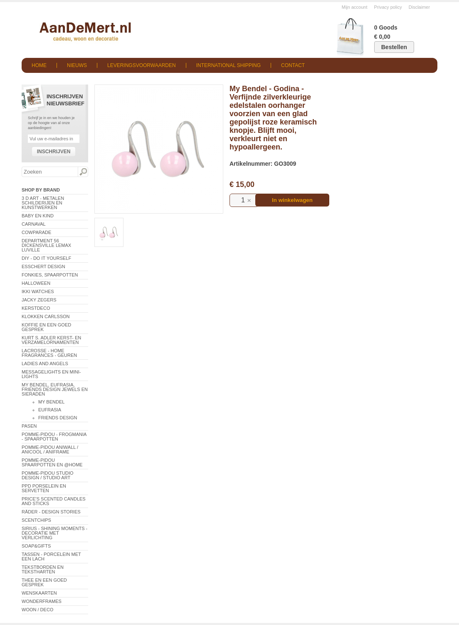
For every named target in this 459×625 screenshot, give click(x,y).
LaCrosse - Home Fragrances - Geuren (49, 353)
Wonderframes (42, 601)
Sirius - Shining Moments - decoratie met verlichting (54, 533)
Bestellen (394, 47)
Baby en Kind (38, 215)
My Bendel (51, 401)
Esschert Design (43, 266)
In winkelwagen (292, 200)
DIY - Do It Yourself (46, 258)
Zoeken (83, 172)
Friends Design (57, 417)
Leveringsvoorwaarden (141, 65)
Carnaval (34, 224)
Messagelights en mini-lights (51, 374)
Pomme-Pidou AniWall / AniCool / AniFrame (50, 449)
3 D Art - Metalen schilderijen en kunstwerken (43, 203)
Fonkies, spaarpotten (50, 274)
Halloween (36, 283)
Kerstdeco (36, 308)
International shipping (228, 65)
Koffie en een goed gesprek (46, 327)
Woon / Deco (37, 609)
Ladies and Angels (45, 363)
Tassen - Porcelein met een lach (51, 556)
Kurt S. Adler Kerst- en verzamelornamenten (51, 340)
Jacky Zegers (39, 299)
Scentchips (36, 520)
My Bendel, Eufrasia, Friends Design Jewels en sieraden (55, 389)
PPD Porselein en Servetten (44, 488)
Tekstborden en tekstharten (43, 569)
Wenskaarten (39, 592)
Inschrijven (54, 151)
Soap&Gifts (36, 545)
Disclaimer (419, 7)
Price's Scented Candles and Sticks (54, 501)
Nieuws (77, 65)
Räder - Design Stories (51, 511)
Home (39, 65)
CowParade (36, 232)
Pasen (29, 425)
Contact (293, 65)
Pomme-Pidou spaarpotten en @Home (52, 462)
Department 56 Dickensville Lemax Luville (46, 245)
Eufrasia (49, 409)
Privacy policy (388, 7)
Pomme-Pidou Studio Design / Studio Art (48, 475)
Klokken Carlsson (46, 316)
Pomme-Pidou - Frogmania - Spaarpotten (54, 436)
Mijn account (355, 7)
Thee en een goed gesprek (44, 582)
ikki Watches (38, 291)
